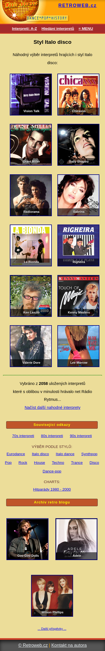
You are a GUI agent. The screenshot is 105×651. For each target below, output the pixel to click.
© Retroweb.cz (33, 645)
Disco (94, 462)
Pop (8, 462)
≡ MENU (85, 28)
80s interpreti (52, 436)
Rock (22, 462)
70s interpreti (23, 436)
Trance (77, 462)
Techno (58, 462)
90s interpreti (81, 436)
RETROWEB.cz (78, 5)
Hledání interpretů (57, 28)
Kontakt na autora (69, 645)
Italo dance (65, 454)
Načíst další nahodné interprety (52, 407)
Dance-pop (52, 471)
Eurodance (15, 454)
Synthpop (89, 454)
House (39, 462)
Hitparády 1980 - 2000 (52, 489)
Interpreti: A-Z (24, 28)
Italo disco (40, 454)
